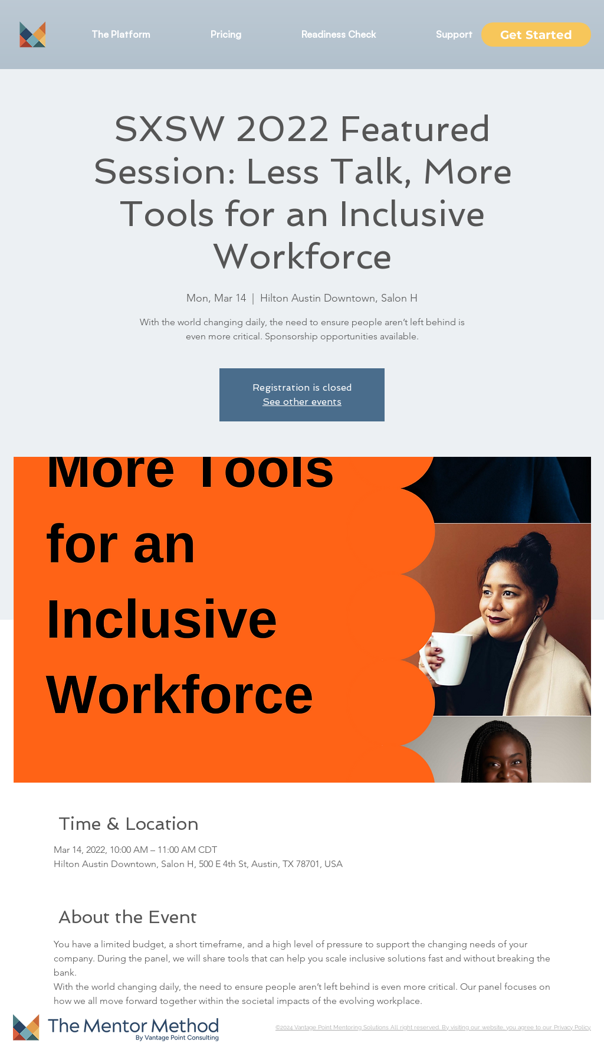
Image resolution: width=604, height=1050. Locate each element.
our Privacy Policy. (567, 1027)
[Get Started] (536, 34)
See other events (302, 401)
